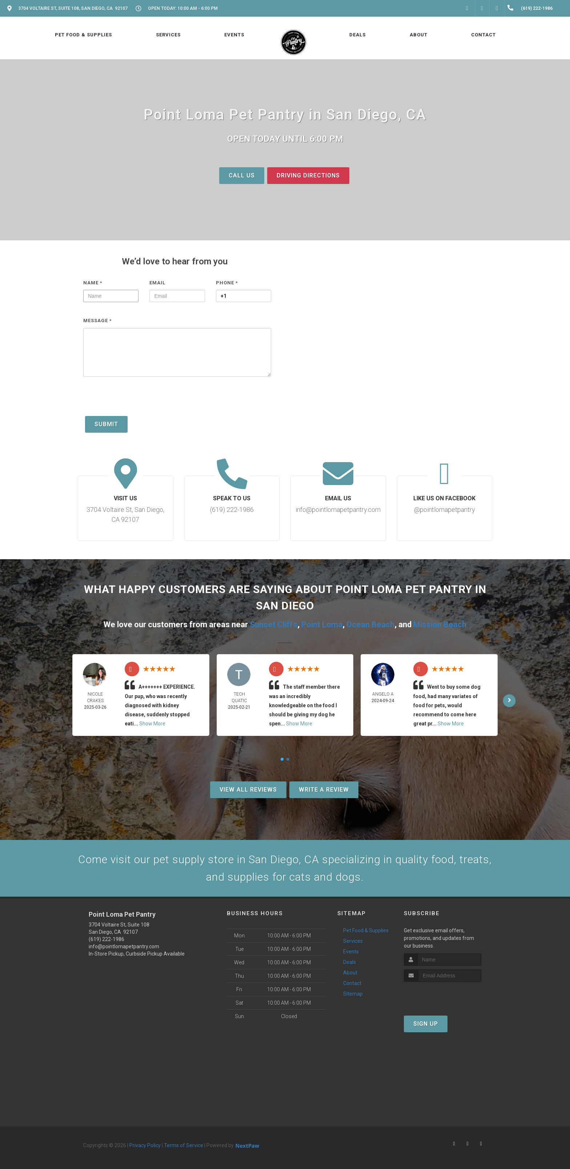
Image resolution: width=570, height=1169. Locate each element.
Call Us (242, 175)
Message (97, 320)
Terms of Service (183, 1145)
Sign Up (425, 1023)
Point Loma (321, 624)
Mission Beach (439, 624)
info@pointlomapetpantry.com (124, 946)
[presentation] (138, 400)
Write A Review (324, 789)
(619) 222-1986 (106, 939)
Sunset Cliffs (273, 624)
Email (157, 282)
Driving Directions (308, 175)
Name (93, 282)
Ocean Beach (370, 624)
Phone (227, 282)
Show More (152, 723)
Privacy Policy (145, 1145)
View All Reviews (248, 789)
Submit (106, 424)
